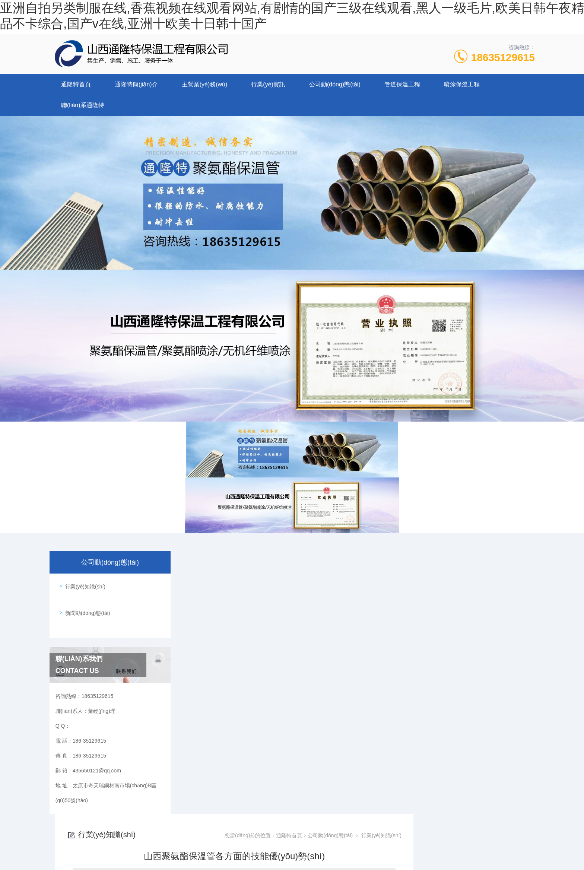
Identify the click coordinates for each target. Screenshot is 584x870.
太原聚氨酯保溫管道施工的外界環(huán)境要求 (263, 775)
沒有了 (217, 788)
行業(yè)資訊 (268, 84)
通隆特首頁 (76, 84)
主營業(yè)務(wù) (205, 84)
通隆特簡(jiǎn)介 (136, 84)
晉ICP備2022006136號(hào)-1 (354, 846)
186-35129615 (230, 834)
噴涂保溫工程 (462, 84)
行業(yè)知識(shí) (83, 584)
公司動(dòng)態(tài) (335, 84)
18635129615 (503, 57)
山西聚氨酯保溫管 (226, 632)
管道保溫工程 (402, 84)
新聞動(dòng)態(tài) (85, 605)
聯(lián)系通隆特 (82, 105)
